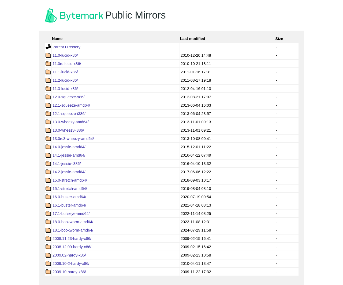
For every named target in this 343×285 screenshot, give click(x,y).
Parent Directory (66, 47)
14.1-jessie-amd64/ (69, 155)
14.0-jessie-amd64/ (69, 147)
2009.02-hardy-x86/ (69, 255)
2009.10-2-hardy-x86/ (71, 263)
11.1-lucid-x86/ (65, 72)
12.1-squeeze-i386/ (69, 113)
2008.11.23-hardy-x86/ (72, 238)
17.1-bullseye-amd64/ (71, 213)
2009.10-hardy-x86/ (69, 272)
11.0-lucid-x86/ (65, 55)
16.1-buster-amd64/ (69, 205)
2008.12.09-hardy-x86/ (72, 247)
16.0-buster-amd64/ (69, 197)
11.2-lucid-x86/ (65, 80)
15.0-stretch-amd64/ (70, 180)
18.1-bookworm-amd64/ (73, 230)
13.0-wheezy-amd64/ (70, 122)
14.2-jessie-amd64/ (69, 172)
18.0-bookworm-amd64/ (73, 222)
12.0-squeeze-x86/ (68, 97)
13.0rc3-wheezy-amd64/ (73, 138)
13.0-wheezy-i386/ (68, 130)
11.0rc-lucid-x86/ (67, 64)
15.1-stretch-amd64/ (70, 188)
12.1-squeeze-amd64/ (71, 105)
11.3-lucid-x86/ (65, 88)
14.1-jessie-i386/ (67, 163)
